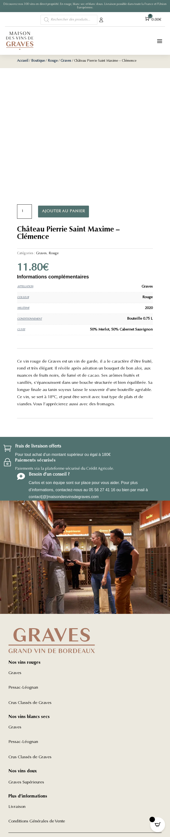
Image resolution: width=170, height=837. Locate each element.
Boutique (38, 61)
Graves (66, 61)
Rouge (53, 61)
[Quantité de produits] (24, 211)
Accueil (22, 61)
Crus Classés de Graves (29, 703)
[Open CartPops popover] (157, 824)
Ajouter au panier (63, 211)
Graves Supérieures (26, 782)
